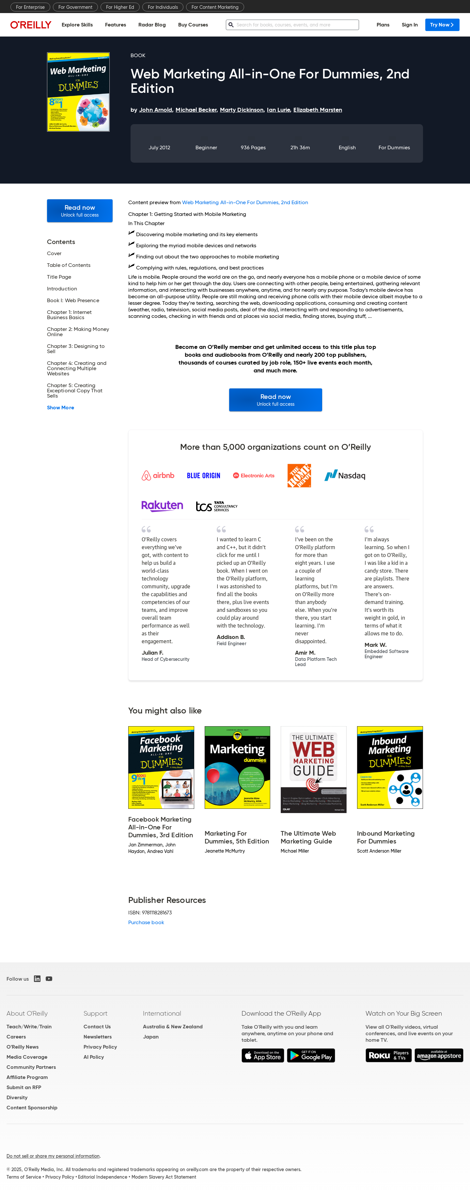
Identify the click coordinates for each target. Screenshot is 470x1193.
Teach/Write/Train (29, 1026)
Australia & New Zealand (173, 1026)
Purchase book (146, 922)
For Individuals (163, 7)
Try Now (442, 24)
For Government (75, 7)
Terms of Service (24, 1177)
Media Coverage (27, 1057)
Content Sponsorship (32, 1107)
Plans (383, 24)
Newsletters (98, 1036)
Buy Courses (193, 24)
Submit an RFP (24, 1087)
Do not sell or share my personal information (53, 1156)
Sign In (410, 24)
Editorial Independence (102, 1177)
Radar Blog (152, 24)
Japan (151, 1036)
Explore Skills (77, 24)
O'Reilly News (23, 1046)
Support (96, 1013)
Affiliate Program (27, 1077)
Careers (16, 1036)
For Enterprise (30, 7)
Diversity (17, 1097)
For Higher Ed (120, 7)
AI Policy (94, 1057)
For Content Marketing (215, 7)
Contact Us (97, 1026)
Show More (60, 407)
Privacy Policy (100, 1046)
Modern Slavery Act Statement (164, 1177)
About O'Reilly (27, 1013)
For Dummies (394, 147)
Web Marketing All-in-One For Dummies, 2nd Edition (245, 202)
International (162, 1013)
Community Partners (31, 1067)
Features (115, 24)
